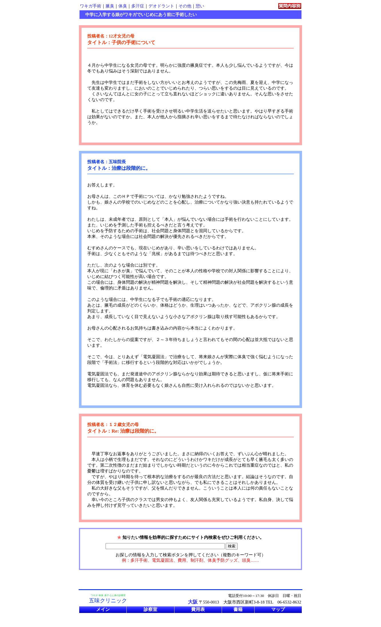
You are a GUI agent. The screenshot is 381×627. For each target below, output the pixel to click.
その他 (184, 6)
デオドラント (161, 6)
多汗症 (137, 6)
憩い (200, 6)
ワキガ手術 (90, 6)
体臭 (122, 6)
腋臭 (110, 6)
